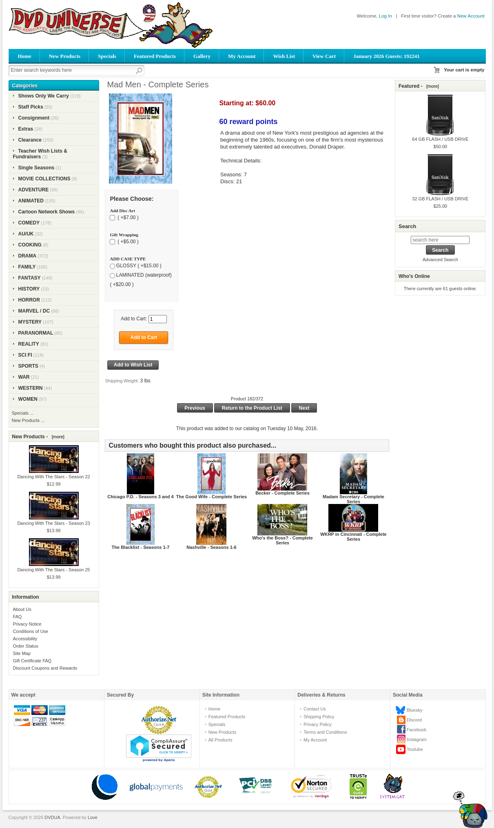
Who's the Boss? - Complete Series (282, 540)
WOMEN (28, 399)
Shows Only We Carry (43, 96)
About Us (22, 609)
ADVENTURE (33, 190)
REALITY (28, 344)
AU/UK (26, 234)
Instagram (417, 739)
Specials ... (23, 413)
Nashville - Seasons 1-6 (211, 547)
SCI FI (25, 355)
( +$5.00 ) (127, 241)
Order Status (25, 646)
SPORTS (28, 366)
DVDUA (52, 817)
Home (24, 56)
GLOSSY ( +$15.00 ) (139, 266)
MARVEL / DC (34, 311)
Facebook (416, 729)
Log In (385, 15)
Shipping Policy (318, 716)
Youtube (415, 749)
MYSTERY (30, 322)
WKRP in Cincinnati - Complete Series (353, 537)
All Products (220, 739)
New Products (64, 56)
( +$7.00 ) (127, 217)
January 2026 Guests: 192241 (386, 56)
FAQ (17, 616)
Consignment (34, 118)
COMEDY (29, 223)
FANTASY (29, 278)
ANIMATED (31, 201)
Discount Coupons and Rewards (45, 668)
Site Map (21, 653)
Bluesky (415, 710)
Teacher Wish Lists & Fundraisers (40, 154)
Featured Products (155, 56)
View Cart (324, 56)
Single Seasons (36, 168)
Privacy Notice (27, 624)
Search (407, 226)
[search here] (440, 240)
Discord (414, 719)
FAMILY (27, 267)
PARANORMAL (35, 333)
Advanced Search (440, 259)
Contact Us (314, 708)
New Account (471, 15)
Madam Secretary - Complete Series (353, 499)
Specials (107, 56)
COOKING (30, 245)
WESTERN (30, 388)
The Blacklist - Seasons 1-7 (141, 547)
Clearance (30, 140)
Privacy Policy (317, 724)
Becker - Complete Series (282, 493)
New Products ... (28, 420)
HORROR (29, 300)
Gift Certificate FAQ (32, 660)
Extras (25, 129)
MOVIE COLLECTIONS (44, 179)
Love (92, 817)
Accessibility (25, 638)
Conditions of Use (30, 631)
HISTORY (29, 289)
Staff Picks (30, 107)
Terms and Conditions (325, 732)
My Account (242, 56)
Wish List (284, 56)
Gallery (201, 56)
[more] (56, 436)
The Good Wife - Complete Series (211, 496)
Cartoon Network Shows (46, 212)
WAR (24, 377)
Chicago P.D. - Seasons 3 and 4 (140, 496)
